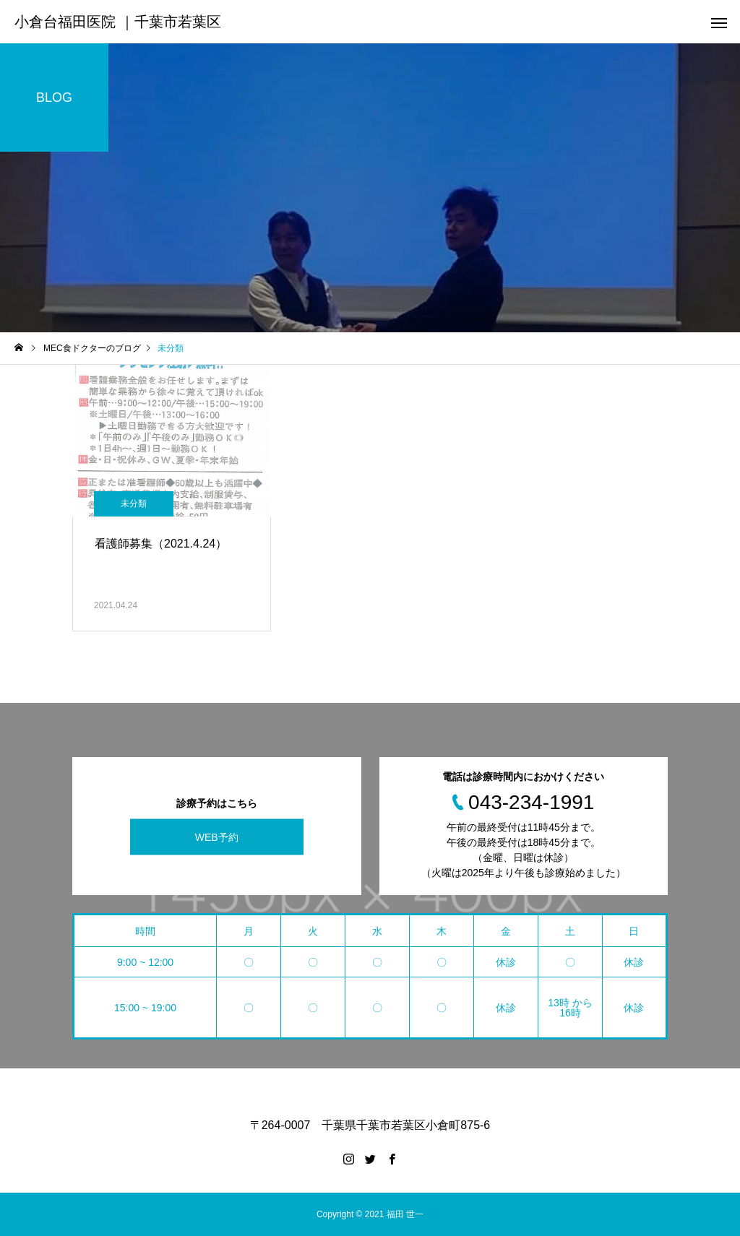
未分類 (134, 503)
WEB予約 (216, 836)
